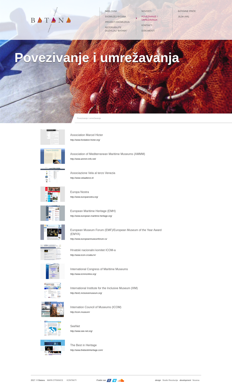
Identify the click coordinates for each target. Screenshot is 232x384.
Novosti (146, 11)
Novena (189, 380)
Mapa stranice (55, 380)
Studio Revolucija (166, 380)
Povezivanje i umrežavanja (150, 18)
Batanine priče (187, 11)
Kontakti (147, 25)
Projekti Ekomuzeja (117, 22)
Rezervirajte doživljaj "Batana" (116, 29)
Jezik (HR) (183, 16)
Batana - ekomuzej (51, 19)
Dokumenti (148, 31)
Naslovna (111, 11)
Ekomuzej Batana (115, 16)
